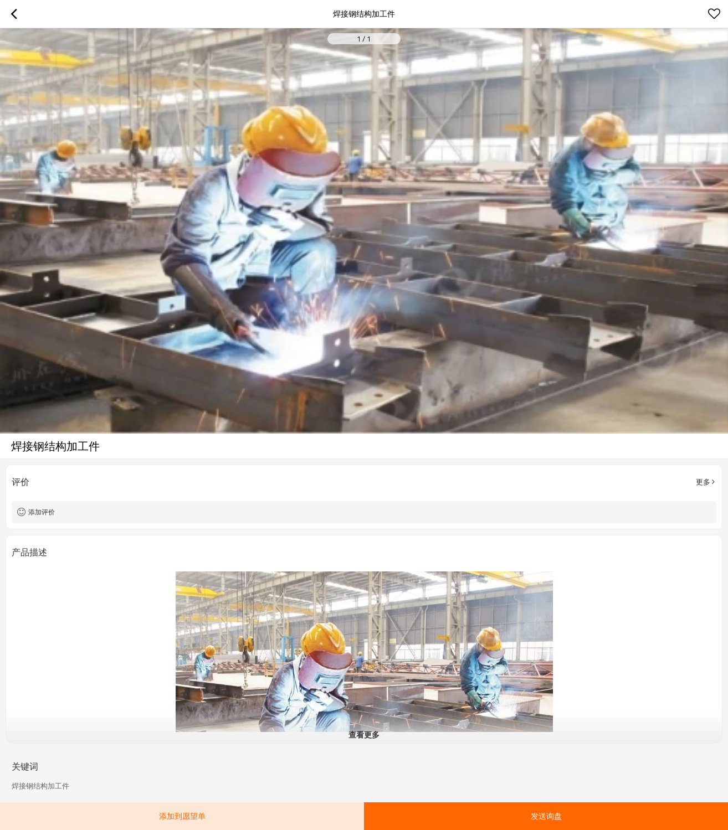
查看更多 (364, 734)
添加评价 (41, 512)
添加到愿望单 (182, 816)
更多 (703, 481)
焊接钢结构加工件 (40, 785)
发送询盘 (546, 816)
